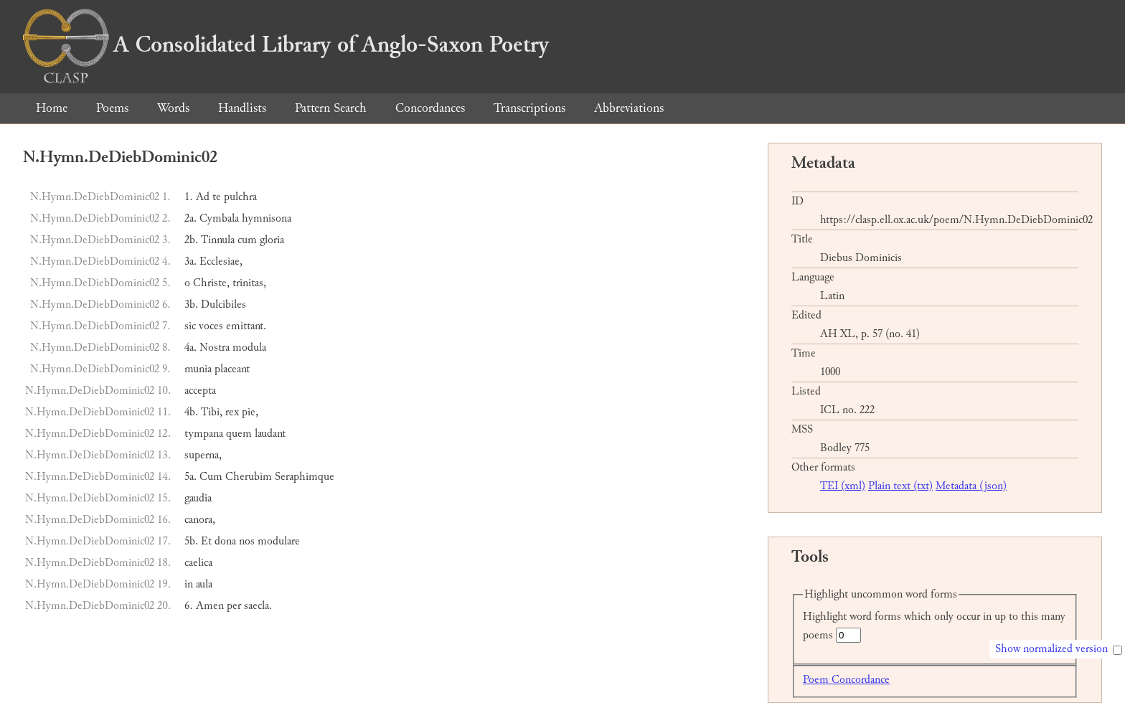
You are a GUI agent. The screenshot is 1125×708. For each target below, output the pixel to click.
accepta (200, 390)
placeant (232, 369)
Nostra (214, 347)
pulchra (240, 197)
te (216, 197)
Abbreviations (629, 108)
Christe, (211, 283)
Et (206, 541)
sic (190, 326)
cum (247, 240)
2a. (190, 218)
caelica (198, 562)
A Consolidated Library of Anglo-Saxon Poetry (286, 44)
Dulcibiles (223, 304)
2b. (191, 240)
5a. (190, 476)
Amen (210, 606)
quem (239, 433)
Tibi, (211, 412)
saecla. (258, 606)
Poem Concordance (846, 679)
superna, (203, 455)
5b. (191, 541)
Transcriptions (529, 108)
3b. (191, 304)
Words (173, 108)
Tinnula (218, 240)
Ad (203, 197)
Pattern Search (331, 108)
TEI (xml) (842, 486)
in (188, 584)
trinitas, (249, 283)
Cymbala (219, 218)
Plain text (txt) (900, 486)
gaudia (198, 498)
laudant (270, 433)
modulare (279, 541)
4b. (191, 412)
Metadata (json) (971, 486)
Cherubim (248, 476)
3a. (190, 261)
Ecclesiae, (221, 261)
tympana (203, 433)
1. (188, 197)
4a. (190, 347)
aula (204, 584)
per (234, 606)
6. (188, 606)
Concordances (430, 108)
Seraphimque (304, 476)
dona (225, 541)
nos (247, 541)
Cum (210, 476)
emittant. (246, 326)
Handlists (242, 108)
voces (211, 326)
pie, (250, 412)
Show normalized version (1051, 649)
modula (249, 347)
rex (232, 412)
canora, (199, 519)
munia (198, 369)
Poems (112, 108)
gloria (272, 240)
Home (51, 108)
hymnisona (266, 218)
